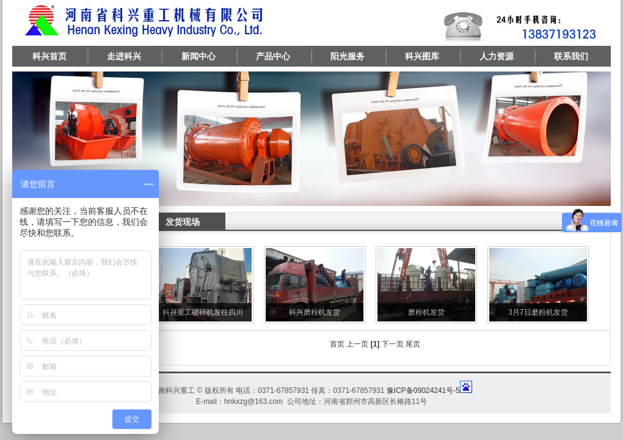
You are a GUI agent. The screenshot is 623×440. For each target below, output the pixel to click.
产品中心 (273, 56)
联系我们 (571, 56)
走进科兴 (124, 56)
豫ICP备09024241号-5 (423, 390)
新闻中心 (198, 56)
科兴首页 (49, 56)
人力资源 (496, 56)
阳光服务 (347, 56)
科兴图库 (422, 56)
